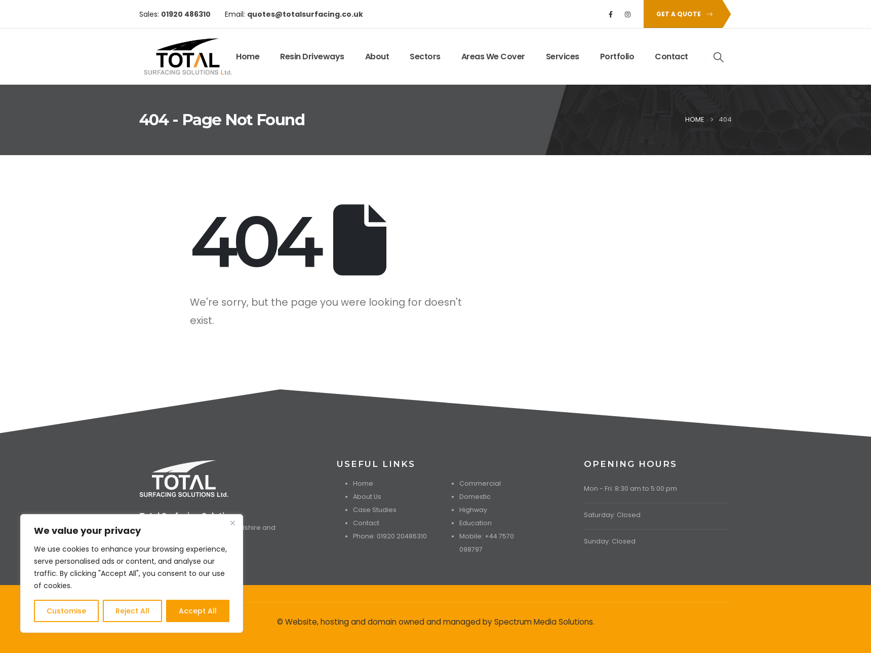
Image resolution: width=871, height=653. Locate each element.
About (377, 56)
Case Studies (375, 509)
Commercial (480, 483)
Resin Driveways (312, 56)
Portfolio (617, 56)
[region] (131, 573)
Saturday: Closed (612, 515)
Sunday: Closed (610, 541)
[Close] (232, 523)
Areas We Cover (493, 56)
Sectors (425, 56)
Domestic (475, 496)
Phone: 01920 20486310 (390, 536)
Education (475, 523)
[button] (683, 14)
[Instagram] (628, 14)
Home (247, 56)
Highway (473, 509)
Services (562, 56)
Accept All (198, 611)
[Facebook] (611, 14)
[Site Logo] (170, 57)
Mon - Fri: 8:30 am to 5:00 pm (630, 488)
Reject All (132, 611)
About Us (367, 496)
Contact (671, 56)
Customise (66, 611)
